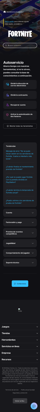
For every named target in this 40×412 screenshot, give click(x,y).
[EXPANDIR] (33, 22)
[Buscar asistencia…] (20, 45)
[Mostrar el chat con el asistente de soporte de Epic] (34, 406)
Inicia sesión (9, 21)
